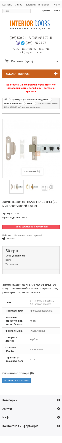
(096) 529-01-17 (20, 37)
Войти (57, 10)
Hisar (29, 103)
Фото (57, 4)
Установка (43, 4)
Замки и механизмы (13, 103)
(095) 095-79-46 (42, 37)
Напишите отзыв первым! (28, 235)
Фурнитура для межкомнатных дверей (30, 100)
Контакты (7, 4)
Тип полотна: (11, 264)
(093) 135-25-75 (36, 42)
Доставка (31, 4)
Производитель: (12, 217)
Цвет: (8, 260)
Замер (18, 4)
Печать (11, 238)
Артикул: (7, 213)
